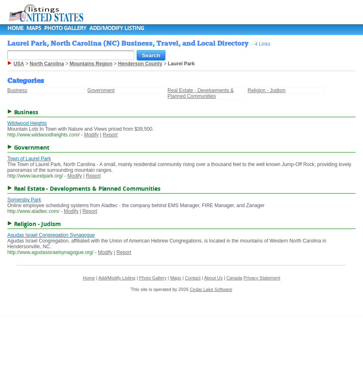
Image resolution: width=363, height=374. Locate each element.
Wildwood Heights (27, 123)
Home (15, 28)
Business (17, 90)
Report (110, 135)
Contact (192, 277)
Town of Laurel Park (29, 159)
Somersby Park (24, 200)
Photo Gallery (65, 28)
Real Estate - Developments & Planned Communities (201, 93)
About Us (213, 277)
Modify (91, 135)
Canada (234, 277)
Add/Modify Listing (116, 28)
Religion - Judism (267, 90)
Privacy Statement (261, 277)
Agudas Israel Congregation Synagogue (51, 235)
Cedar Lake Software (211, 289)
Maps (33, 28)
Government (100, 90)
